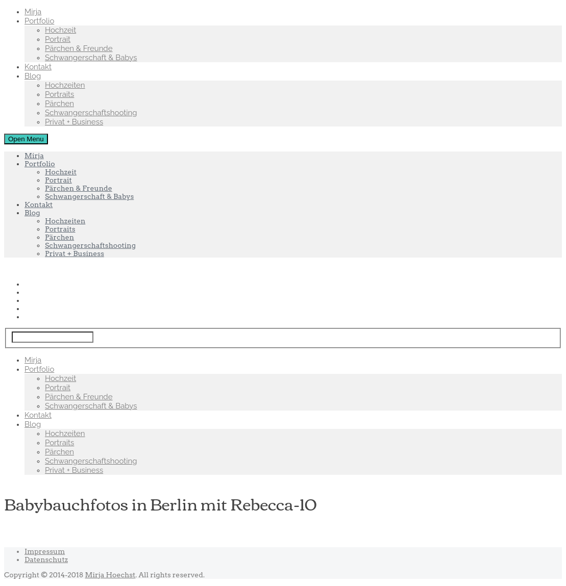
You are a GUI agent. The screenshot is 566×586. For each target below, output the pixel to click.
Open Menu (26, 139)
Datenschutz (46, 559)
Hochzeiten (65, 85)
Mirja (32, 11)
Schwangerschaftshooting (91, 112)
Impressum (44, 551)
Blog (32, 76)
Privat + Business (74, 121)
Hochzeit (60, 30)
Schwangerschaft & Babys (91, 57)
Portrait (57, 39)
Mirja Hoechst (110, 575)
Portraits (59, 94)
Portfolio (39, 21)
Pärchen (59, 103)
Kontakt (38, 66)
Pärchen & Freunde (79, 48)
